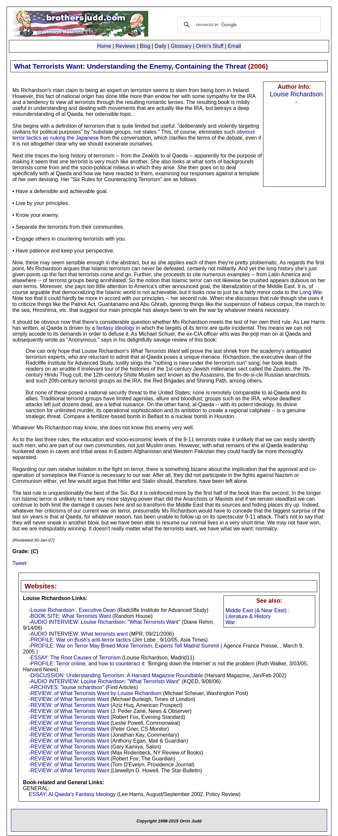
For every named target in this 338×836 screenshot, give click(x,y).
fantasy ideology (115, 328)
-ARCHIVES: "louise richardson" (66, 687)
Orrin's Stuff (209, 46)
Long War (310, 292)
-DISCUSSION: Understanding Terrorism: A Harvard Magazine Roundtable (116, 675)
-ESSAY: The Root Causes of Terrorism (74, 657)
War (230, 622)
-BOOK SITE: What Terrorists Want (70, 616)
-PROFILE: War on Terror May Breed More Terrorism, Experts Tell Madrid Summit (124, 646)
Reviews (125, 46)
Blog (145, 46)
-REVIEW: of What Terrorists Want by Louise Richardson (95, 693)
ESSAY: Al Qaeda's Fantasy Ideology (72, 794)
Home (104, 46)
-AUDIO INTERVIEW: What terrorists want (78, 634)
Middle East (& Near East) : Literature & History (257, 613)
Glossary (181, 46)
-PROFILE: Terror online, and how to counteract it (86, 663)
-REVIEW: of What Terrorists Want (69, 699)
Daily (160, 46)
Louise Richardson (296, 94)
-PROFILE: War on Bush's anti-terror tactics (80, 640)
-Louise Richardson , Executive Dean (72, 610)
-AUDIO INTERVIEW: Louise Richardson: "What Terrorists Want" (104, 622)
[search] (248, 25)
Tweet (19, 563)
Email (234, 46)
